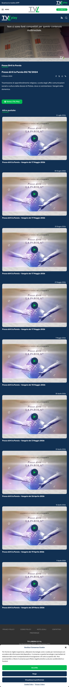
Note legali (41, 629)
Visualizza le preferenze (34, 680)
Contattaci (56, 629)
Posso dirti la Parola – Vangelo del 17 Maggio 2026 (23, 162)
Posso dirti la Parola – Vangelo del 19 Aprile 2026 (23, 552)
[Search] (66, 18)
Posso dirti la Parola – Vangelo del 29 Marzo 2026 (23, 608)
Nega (34, 674)
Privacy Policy (40, 684)
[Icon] (34, 138)
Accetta (34, 668)
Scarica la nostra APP (10, 3)
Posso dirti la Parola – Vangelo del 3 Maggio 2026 (23, 441)
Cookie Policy (29, 684)
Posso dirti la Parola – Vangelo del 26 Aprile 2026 (23, 496)
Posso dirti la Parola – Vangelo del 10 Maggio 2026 (23, 385)
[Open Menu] (3, 10)
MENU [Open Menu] (6, 9)
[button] (66, 647)
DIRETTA (62, 9)
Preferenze (34, 633)
